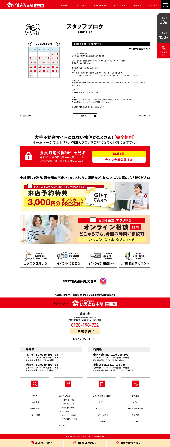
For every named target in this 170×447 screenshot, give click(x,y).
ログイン (135, 402)
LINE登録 (102, 421)
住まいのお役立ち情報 (102, 395)
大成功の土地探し (68, 400)
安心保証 (65, 411)
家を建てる (80, 5)
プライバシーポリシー (86, 339)
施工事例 (62, 425)
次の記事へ (142, 116)
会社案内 (152, 5)
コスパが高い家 (67, 403)
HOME (34, 395)
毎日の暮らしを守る (69, 419)
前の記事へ (27, 116)
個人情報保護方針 (135, 408)
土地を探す (63, 5)
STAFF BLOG (101, 408)
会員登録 (135, 395)
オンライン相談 (102, 415)
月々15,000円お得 (69, 415)
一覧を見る (84, 116)
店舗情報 (136, 5)
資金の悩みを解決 (68, 407)
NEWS (102, 402)
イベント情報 (98, 5)
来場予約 (86, 331)
